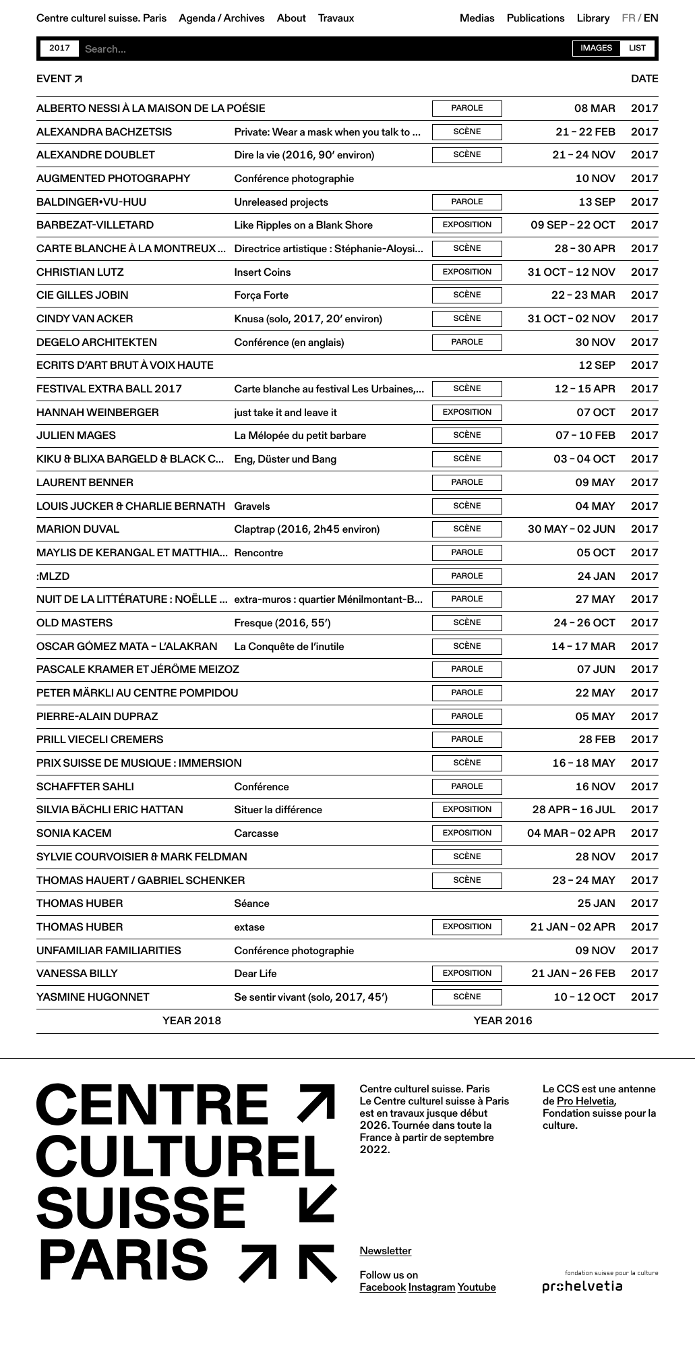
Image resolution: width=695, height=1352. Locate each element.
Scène (467, 133)
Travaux (336, 18)
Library (593, 18)
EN (651, 18)
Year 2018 (192, 1055)
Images (597, 48)
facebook (383, 1321)
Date (645, 79)
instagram (432, 1321)
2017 (59, 48)
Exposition (467, 230)
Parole (467, 109)
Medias (477, 18)
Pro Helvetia (585, 1135)
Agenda (197, 18)
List (637, 48)
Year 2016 (503, 1055)
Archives (244, 18)
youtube (477, 1321)
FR (629, 18)
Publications (536, 18)
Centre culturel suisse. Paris (101, 18)
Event (53, 79)
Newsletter (386, 1285)
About (291, 18)
